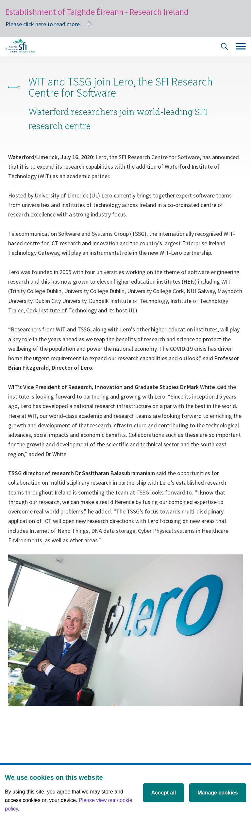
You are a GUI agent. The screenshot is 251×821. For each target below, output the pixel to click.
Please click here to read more (43, 24)
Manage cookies (217, 792)
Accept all (163, 792)
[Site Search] (224, 47)
